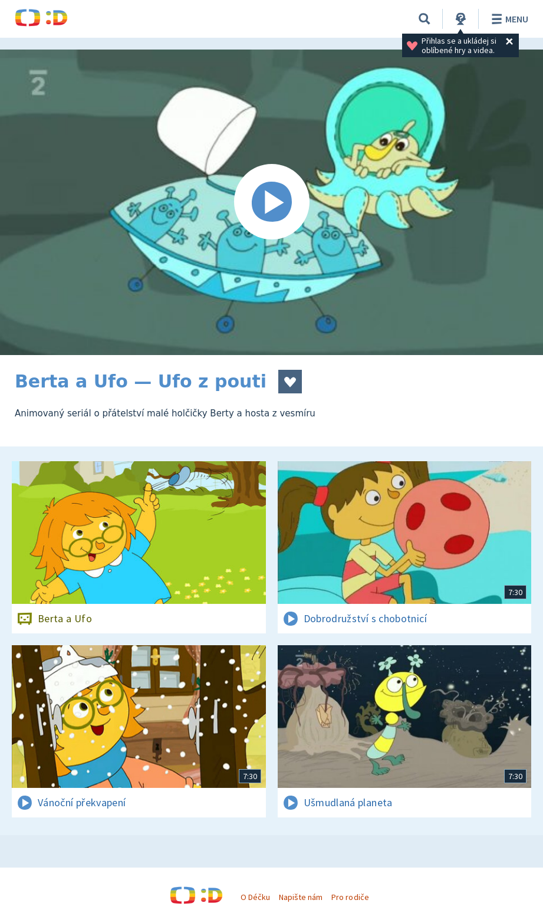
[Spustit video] (271, 202)
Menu (508, 19)
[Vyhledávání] (424, 19)
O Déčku (255, 897)
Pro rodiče (349, 897)
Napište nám (300, 897)
